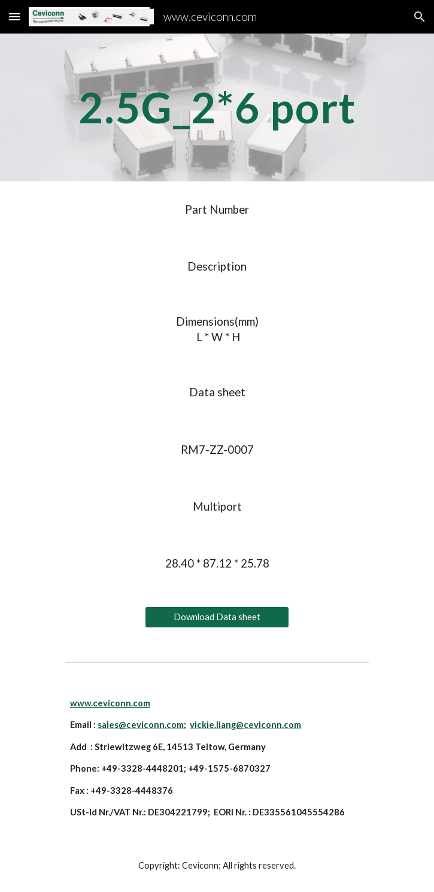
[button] (14, 16)
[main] (217, 107)
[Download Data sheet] (216, 617)
